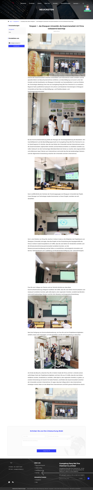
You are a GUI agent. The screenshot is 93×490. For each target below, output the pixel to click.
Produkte (31, 3)
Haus (11, 21)
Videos (39, 3)
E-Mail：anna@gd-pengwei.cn (16, 469)
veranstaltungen (65, 3)
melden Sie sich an (81, 478)
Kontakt (55, 3)
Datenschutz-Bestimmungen (19, 488)
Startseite (23, 3)
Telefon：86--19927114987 (15, 466)
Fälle (10, 32)
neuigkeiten (16, 21)
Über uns (47, 3)
